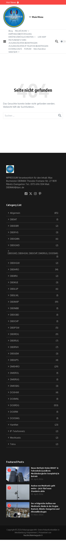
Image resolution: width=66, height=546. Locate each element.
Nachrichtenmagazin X (33, 535)
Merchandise (40, 49)
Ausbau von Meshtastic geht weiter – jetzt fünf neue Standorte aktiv (43, 488)
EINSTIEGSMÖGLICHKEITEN (22, 37)
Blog (11, 31)
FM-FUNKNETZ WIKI (17, 40)
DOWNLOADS (15, 49)
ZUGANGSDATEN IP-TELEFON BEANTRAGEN (28, 46)
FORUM (27, 49)
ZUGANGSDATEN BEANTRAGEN (23, 43)
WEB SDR (14, 52)
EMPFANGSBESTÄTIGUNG (20, 34)
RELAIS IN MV (22, 31)
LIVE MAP (42, 37)
